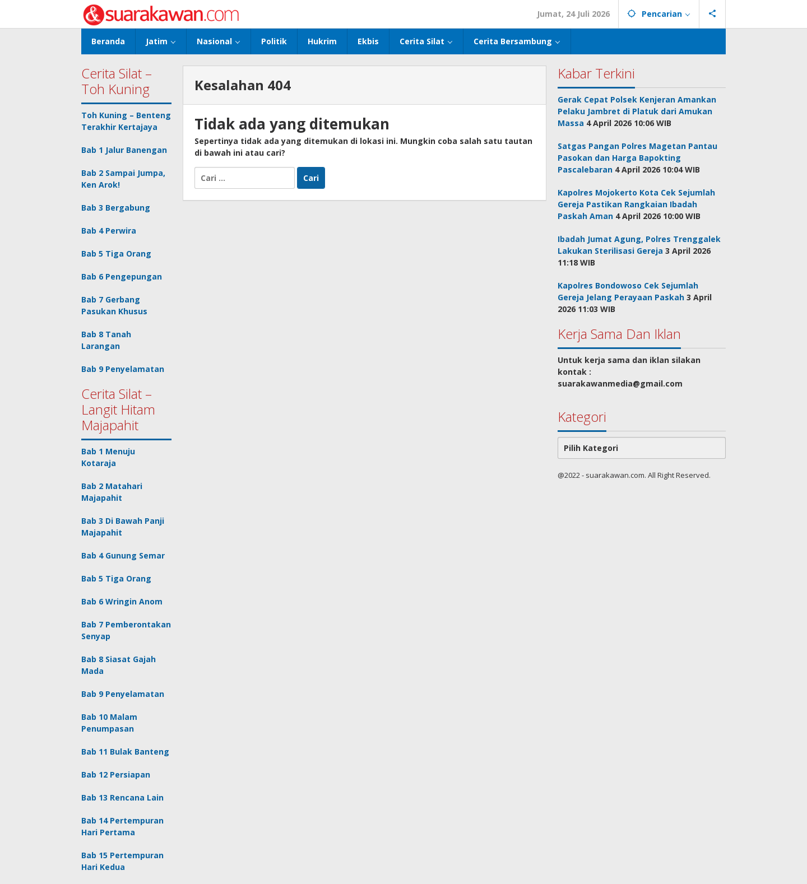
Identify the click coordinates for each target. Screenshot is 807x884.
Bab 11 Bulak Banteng (125, 751)
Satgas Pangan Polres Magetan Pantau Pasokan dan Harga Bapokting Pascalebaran (637, 158)
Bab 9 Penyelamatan (122, 369)
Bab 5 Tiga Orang (116, 253)
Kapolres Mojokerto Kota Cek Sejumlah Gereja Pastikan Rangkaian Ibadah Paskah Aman (636, 204)
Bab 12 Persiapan (115, 774)
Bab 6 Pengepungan (121, 276)
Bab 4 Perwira (108, 230)
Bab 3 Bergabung (115, 207)
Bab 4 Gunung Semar (123, 555)
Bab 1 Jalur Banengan (124, 150)
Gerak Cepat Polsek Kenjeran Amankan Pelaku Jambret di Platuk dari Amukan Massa (637, 111)
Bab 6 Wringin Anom (122, 601)
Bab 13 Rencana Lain (122, 797)
